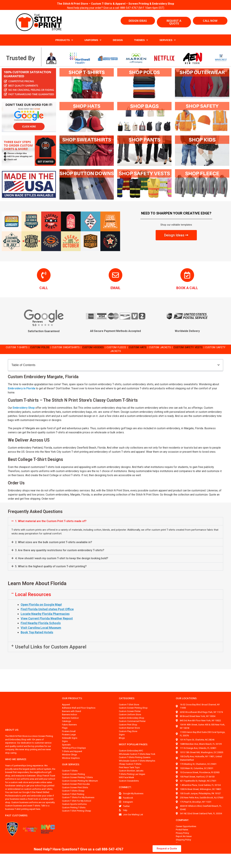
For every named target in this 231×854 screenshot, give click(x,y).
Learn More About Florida (37, 587)
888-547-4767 (129, 7)
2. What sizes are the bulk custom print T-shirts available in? (53, 546)
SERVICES (167, 40)
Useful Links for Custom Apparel (50, 651)
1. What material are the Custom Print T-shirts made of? (50, 525)
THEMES (141, 40)
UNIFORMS (92, 40)
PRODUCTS (64, 40)
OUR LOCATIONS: (186, 702)
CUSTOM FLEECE (122, 347)
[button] (219, 365)
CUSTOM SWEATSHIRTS (67, 347)
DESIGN (118, 40)
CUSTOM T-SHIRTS (13, 347)
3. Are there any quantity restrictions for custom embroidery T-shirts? (59, 554)
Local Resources (33, 598)
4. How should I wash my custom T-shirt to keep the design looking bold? (61, 562)
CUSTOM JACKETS (169, 347)
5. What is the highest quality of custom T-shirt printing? (51, 570)
